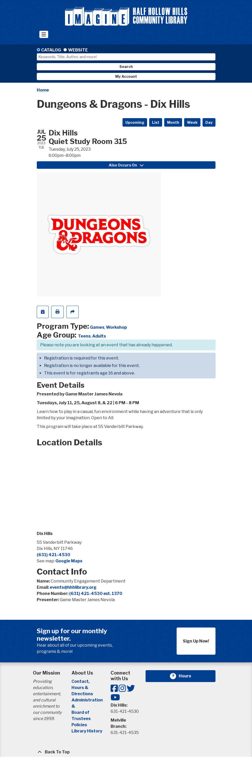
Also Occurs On (126, 165)
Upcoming (134, 122)
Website (78, 50)
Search (126, 66)
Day (209, 122)
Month (173, 122)
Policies (79, 724)
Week (192, 122)
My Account (126, 76)
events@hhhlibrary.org (73, 587)
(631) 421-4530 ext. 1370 (95, 593)
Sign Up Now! (196, 641)
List (155, 122)
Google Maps (68, 561)
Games (97, 327)
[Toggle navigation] (43, 34)
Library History (86, 731)
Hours (188, 676)
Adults (99, 336)
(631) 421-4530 (53, 554)
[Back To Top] (126, 752)
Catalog (51, 50)
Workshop (116, 327)
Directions (82, 693)
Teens (84, 336)
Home (43, 90)
